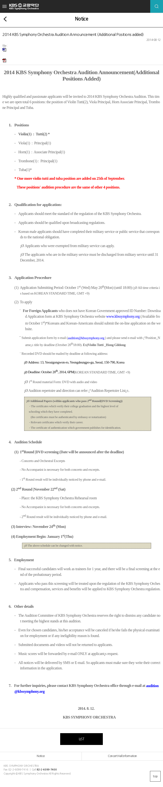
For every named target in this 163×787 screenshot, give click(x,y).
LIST (81, 739)
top (155, 776)
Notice (41, 756)
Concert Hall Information (122, 756)
